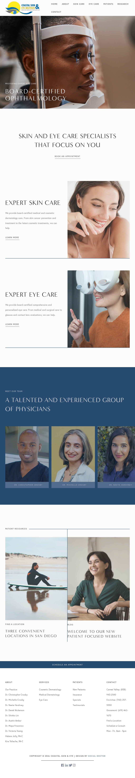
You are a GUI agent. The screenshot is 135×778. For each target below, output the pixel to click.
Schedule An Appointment (67, 664)
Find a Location (114, 720)
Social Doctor (97, 756)
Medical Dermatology (49, 694)
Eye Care (94, 4)
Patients (108, 4)
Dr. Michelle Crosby (14, 699)
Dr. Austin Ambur (13, 720)
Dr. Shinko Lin (12, 715)
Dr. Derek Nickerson (14, 710)
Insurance (77, 694)
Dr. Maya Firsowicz (14, 725)
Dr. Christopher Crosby (16, 694)
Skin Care (79, 4)
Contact (56, 12)
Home (54, 4)
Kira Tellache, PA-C (14, 741)
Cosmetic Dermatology (50, 689)
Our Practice (11, 689)
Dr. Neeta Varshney (14, 705)
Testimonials (79, 705)
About (65, 4)
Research (123, 4)
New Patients (79, 689)
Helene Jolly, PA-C (14, 736)
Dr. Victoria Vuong (14, 731)
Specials (77, 699)
